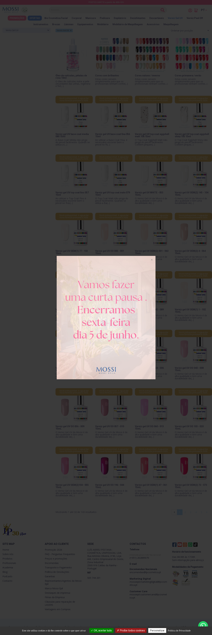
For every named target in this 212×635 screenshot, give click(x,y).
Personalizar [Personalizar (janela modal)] (157, 630)
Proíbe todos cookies (131, 630)
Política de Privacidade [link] (179, 630)
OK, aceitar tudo (101, 630)
